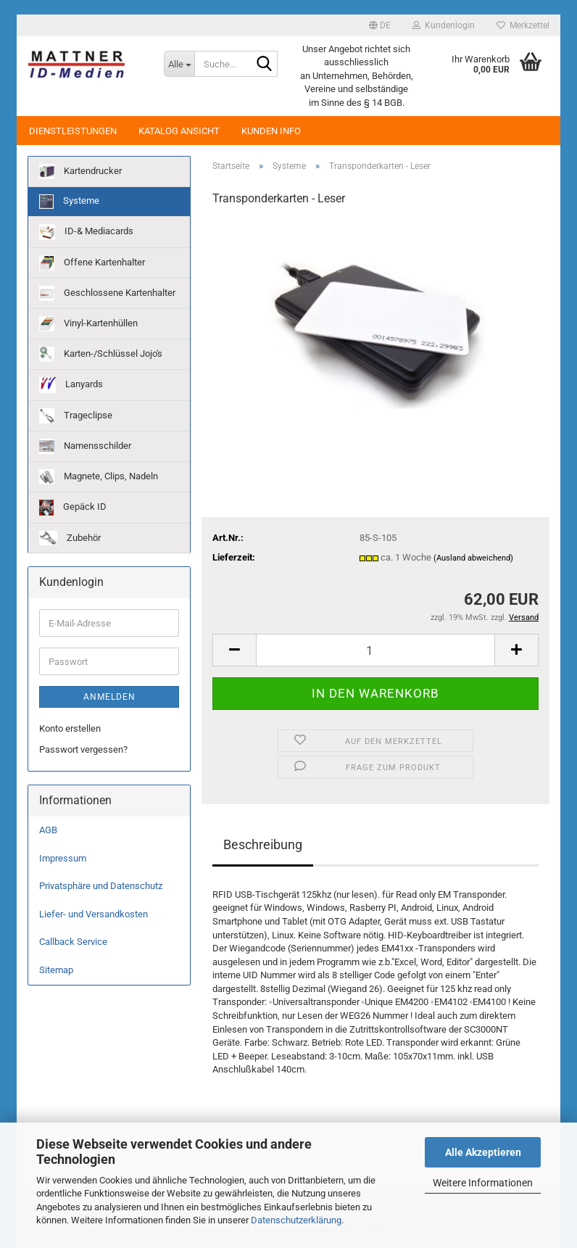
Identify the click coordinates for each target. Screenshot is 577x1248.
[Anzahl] (375, 650)
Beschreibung (262, 844)
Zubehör (70, 538)
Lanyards (71, 385)
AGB (48, 830)
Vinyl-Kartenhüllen (88, 323)
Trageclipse (75, 415)
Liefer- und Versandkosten (93, 914)
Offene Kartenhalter (92, 262)
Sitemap (56, 969)
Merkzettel (523, 25)
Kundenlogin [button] (443, 25)
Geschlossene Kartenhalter (107, 293)
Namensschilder (85, 446)
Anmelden (109, 697)
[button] (380, 25)
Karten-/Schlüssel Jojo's (100, 354)
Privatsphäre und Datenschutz (100, 885)
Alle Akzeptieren (483, 1152)
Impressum (62, 858)
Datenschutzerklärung (296, 1220)
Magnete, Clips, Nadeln (98, 476)
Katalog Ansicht (179, 130)
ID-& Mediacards (86, 232)
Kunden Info (271, 130)
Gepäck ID (73, 508)
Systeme (69, 201)
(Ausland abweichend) (473, 558)
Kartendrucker (80, 171)
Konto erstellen (70, 728)
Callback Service (73, 941)
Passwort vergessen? (83, 749)
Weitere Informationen (483, 1183)
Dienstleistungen (73, 130)
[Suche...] (179, 64)
